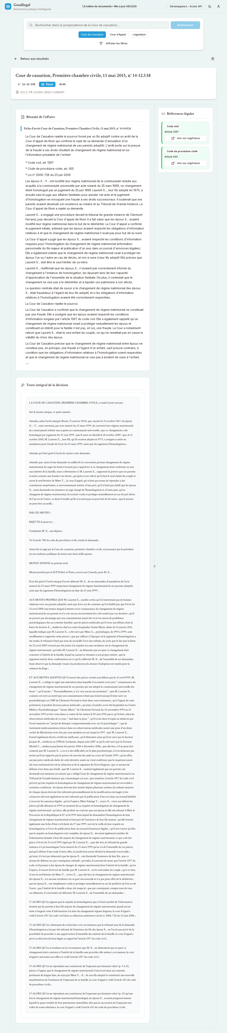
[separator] (154, 566)
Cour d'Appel (118, 34)
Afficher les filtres (113, 43)
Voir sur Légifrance (185, 138)
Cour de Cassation (92, 34)
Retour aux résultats (31, 58)
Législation (139, 34)
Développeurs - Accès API (186, 6)
